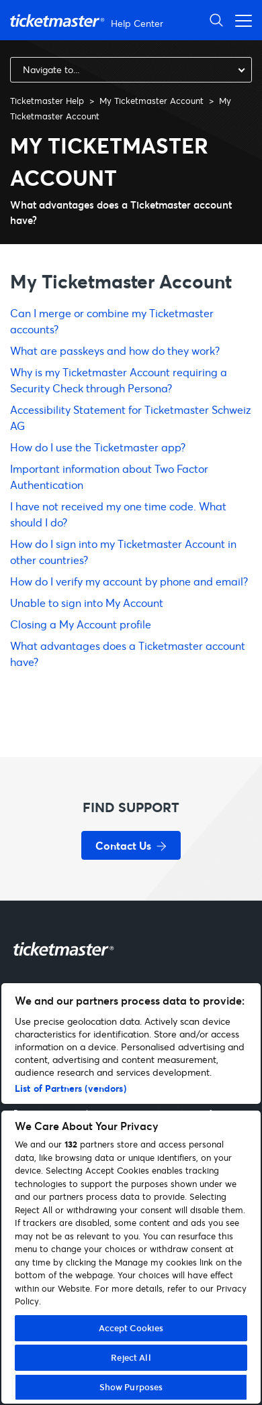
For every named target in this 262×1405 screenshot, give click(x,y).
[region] (131, 1193)
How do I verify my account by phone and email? (129, 581)
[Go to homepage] (88, 20)
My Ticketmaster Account (151, 101)
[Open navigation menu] (240, 19)
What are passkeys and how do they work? (115, 350)
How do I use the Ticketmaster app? (97, 447)
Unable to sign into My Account (86, 603)
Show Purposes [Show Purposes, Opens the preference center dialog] (131, 1387)
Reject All (130, 1357)
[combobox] (131, 69)
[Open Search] (216, 19)
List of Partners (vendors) (70, 1088)
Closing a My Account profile (80, 624)
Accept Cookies (131, 1328)
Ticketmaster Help (47, 101)
